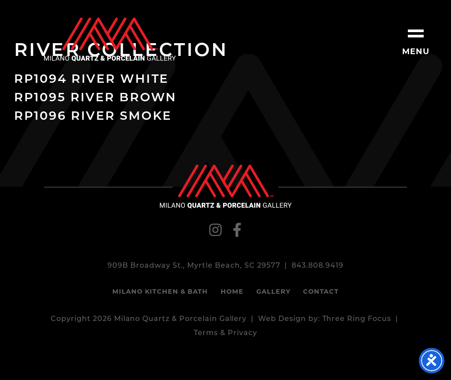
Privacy (242, 333)
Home (232, 292)
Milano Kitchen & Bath (160, 292)
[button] (416, 35)
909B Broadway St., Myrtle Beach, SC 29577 (193, 265)
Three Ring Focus (356, 319)
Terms (206, 333)
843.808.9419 (318, 265)
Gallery (273, 292)
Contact (321, 292)
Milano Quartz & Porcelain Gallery (110, 40)
